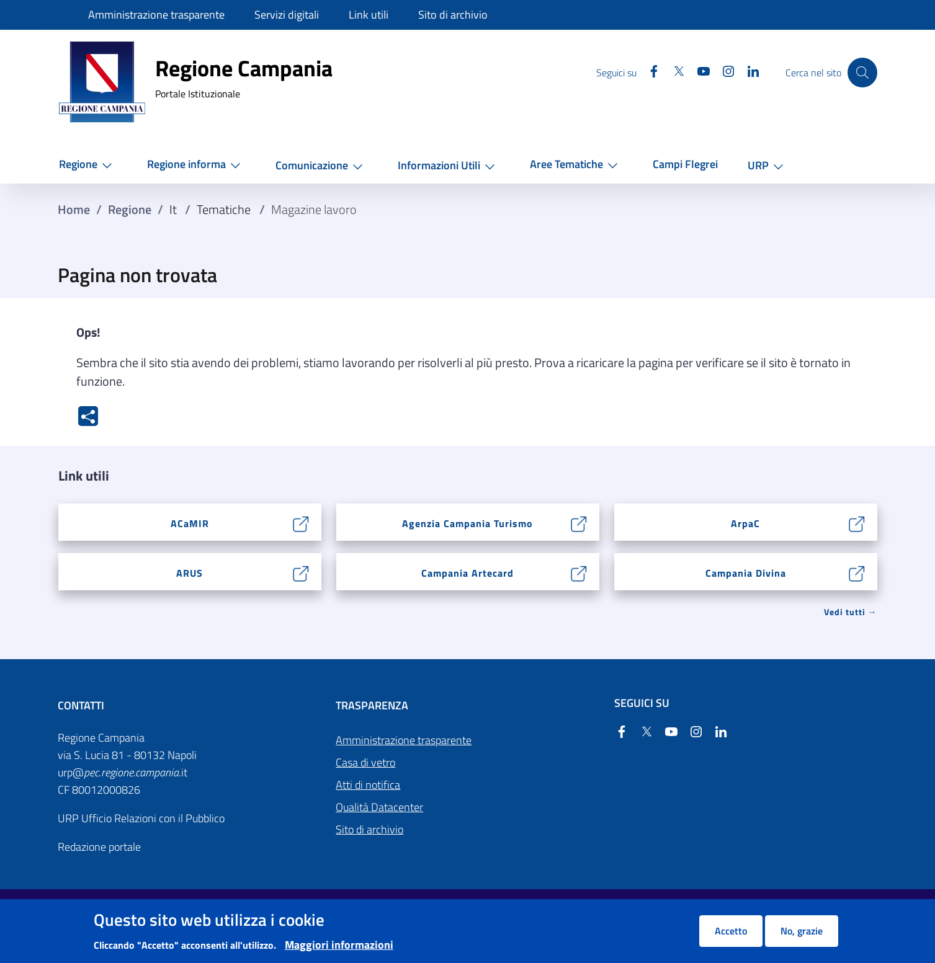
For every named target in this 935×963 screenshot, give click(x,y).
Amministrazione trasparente (404, 740)
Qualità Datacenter (379, 807)
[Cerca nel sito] (862, 72)
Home (74, 209)
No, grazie (802, 930)
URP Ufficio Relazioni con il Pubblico (141, 818)
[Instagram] (719, 72)
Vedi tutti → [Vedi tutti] (850, 611)
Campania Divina (745, 573)
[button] (88, 165)
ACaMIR (190, 523)
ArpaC (745, 523)
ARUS (189, 573)
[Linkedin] (744, 72)
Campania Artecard (467, 573)
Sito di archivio (369, 829)
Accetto (731, 930)
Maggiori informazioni (339, 944)
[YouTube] (694, 72)
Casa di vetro (365, 762)
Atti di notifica (368, 784)
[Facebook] (645, 72)
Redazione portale (99, 846)
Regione (129, 209)
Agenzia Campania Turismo (467, 523)
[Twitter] (670, 72)
